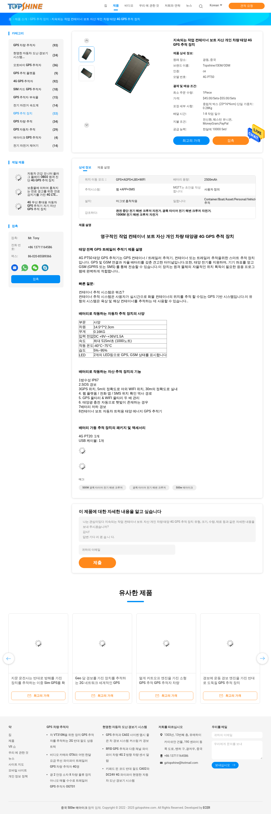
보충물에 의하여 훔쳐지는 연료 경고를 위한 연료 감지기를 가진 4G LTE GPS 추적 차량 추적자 (43, 191)
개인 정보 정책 (18, 776)
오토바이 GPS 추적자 (35, 65)
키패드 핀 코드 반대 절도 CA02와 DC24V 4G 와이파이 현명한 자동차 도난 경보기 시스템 (127, 774)
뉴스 (11, 758)
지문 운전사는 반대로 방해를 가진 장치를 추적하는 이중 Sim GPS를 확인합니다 (38, 682)
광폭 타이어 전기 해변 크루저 (149, 487)
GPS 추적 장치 (35, 113)
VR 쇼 (12, 746)
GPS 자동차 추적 (35, 130)
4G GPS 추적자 (35, 81)
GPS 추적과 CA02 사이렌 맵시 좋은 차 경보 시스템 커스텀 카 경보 (127, 737)
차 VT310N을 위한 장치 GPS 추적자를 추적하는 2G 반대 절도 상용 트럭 (72, 740)
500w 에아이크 (184, 487)
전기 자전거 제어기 (35, 146)
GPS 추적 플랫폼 (35, 73)
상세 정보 (85, 167)
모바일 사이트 (17, 770)
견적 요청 (246, 5)
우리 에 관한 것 (18, 752)
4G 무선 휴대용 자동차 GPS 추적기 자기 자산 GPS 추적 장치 (42, 206)
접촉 (36, 279)
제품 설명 (103, 167)
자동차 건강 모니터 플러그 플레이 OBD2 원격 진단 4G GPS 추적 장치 (43, 177)
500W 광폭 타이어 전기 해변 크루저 (102, 487)
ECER (206, 807)
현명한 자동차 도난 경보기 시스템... (35, 55)
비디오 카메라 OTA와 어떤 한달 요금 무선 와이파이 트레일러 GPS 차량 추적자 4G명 (70, 760)
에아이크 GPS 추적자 (35, 138)
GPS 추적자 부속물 (35, 97)
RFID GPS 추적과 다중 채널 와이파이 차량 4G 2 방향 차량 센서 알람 (127, 754)
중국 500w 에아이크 (74, 807)
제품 (11, 740)
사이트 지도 (16, 764)
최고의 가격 (191, 141)
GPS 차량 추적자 (35, 45)
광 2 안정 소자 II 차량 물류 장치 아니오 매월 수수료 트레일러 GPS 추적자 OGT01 (70, 780)
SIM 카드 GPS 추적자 (35, 89)
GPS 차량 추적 (35, 121)
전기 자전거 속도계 (35, 105)
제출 (97, 562)
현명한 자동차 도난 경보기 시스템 (124, 727)
